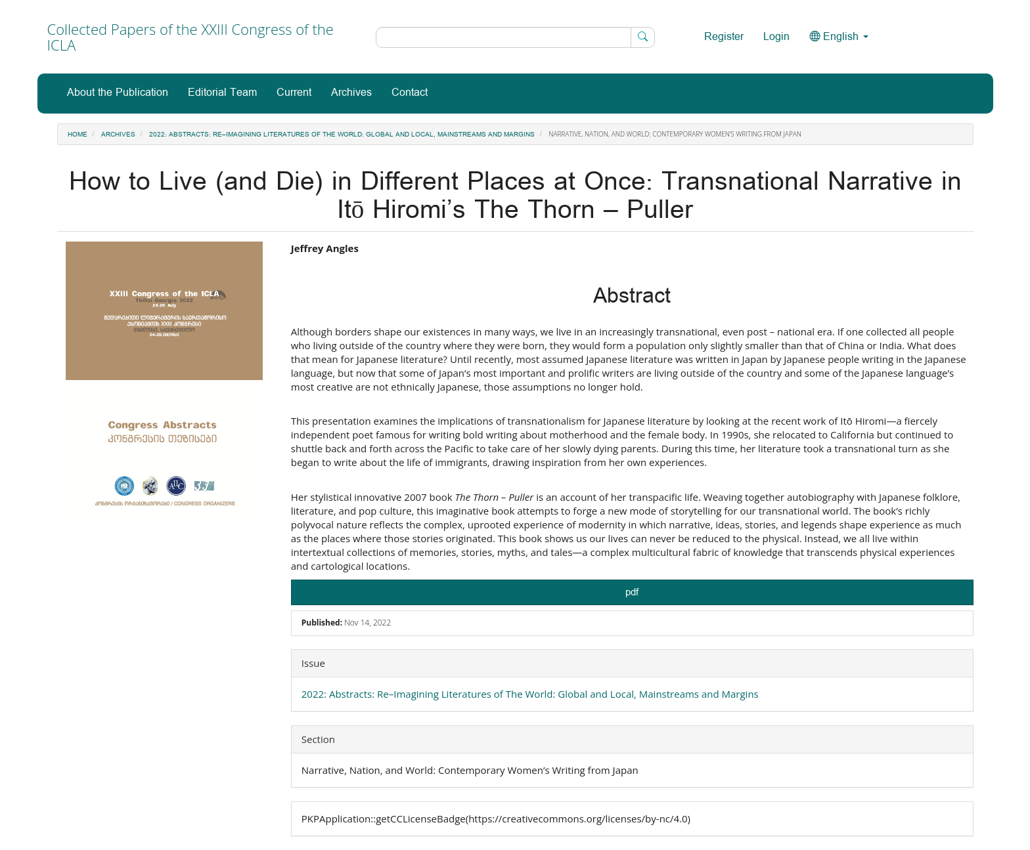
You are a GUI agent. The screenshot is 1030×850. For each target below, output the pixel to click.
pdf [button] (631, 592)
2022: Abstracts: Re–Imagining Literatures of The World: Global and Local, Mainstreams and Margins (342, 134)
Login (776, 37)
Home (77, 134)
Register (724, 37)
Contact (410, 92)
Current (294, 92)
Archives (351, 92)
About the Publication (117, 92)
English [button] (838, 37)
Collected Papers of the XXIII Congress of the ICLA (190, 36)
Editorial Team (222, 92)
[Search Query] (515, 37)
